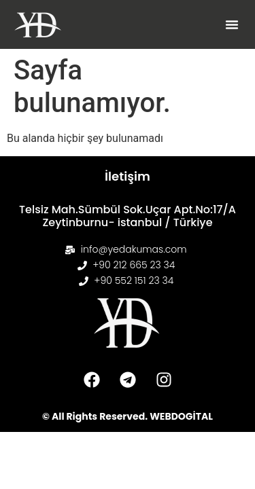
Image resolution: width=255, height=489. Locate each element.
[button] (232, 24)
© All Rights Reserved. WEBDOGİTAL (127, 416)
